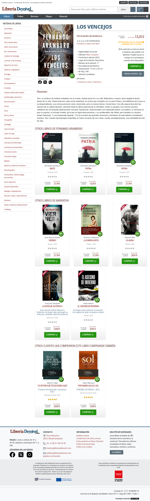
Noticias (133, 3)
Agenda (123, 3)
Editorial (144, 3)
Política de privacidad (85, 444)
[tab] (42, 92)
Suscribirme (116, 452)
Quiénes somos (7, 3)
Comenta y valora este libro (88, 43)
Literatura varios (85, 82)
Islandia (130, 240)
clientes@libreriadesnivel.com (57, 448)
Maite (52, 168)
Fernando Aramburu (89, 36)
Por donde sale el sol (88, 385)
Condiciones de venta (21, 3)
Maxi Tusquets (92, 54)
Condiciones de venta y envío (88, 438)
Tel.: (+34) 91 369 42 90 (54, 443)
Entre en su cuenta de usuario (136, 16)
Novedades (8, 28)
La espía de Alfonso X (52, 306)
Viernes (52, 240)
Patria (88, 168)
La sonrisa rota (91, 240)
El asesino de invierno (88, 306)
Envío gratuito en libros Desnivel (41, 3)
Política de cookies (84, 447)
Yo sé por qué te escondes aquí (52, 385)
